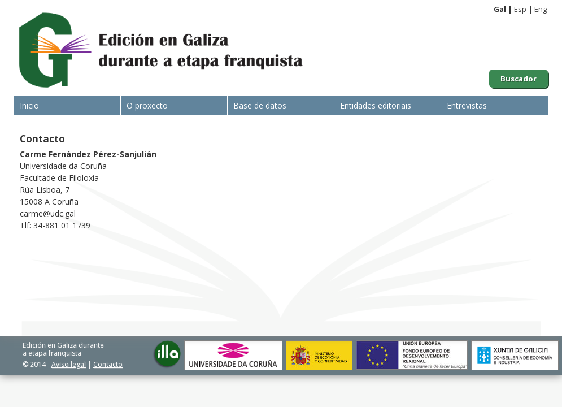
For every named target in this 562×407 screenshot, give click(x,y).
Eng (540, 9)
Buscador (518, 78)
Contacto (108, 364)
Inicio (29, 105)
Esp (520, 9)
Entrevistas (467, 105)
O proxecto (147, 105)
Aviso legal (68, 364)
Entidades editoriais (375, 105)
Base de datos (259, 105)
